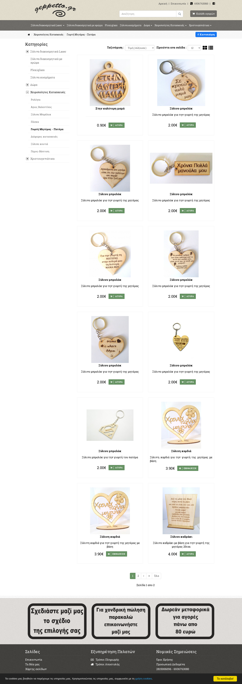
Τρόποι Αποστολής (105, 664)
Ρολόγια (36, 99)
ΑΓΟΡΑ (116, 125)
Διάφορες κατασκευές (44, 136)
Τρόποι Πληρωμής (105, 659)
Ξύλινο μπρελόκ (181, 108)
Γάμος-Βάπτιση (40, 151)
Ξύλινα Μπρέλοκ (41, 114)
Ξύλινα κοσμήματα (130, 25)
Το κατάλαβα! (225, 678)
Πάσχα (35, 121)
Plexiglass (111, 25)
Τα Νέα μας (32, 664)
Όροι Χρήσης (164, 659)
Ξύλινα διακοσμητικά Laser (47, 25)
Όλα (156, 576)
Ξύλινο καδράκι (181, 537)
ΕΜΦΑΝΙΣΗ (187, 468)
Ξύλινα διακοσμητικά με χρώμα (85, 25)
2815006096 (163, 669)
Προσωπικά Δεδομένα (170, 664)
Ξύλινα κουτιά (39, 144)
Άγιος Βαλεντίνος (41, 107)
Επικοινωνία (178, 3)
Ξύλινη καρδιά (181, 451)
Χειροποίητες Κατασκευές (170, 25)
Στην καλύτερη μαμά (110, 108)
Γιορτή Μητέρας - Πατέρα (47, 129)
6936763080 (201, 3)
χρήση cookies (143, 678)
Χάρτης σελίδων (36, 669)
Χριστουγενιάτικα (200, 25)
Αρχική (162, 3)
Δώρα (148, 25)
